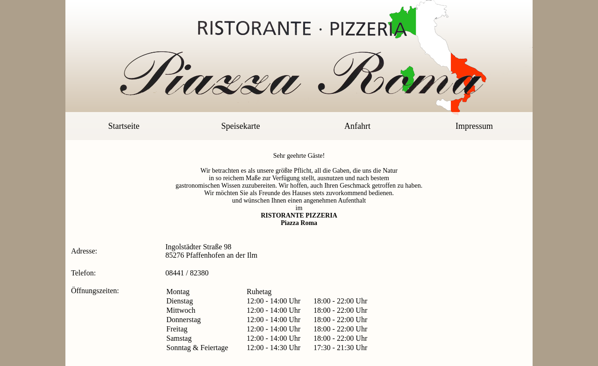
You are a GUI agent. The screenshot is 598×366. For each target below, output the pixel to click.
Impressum (474, 126)
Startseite (124, 126)
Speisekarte (240, 126)
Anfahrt (357, 126)
